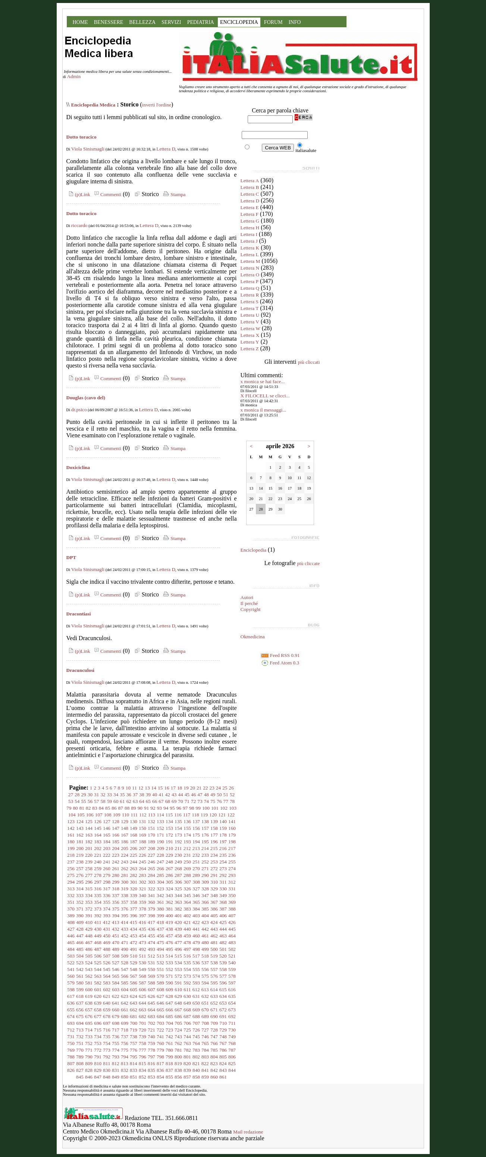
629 (178, 996)
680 (124, 1016)
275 (71, 875)
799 (169, 1057)
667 (178, 1009)
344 (178, 895)
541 (71, 969)
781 (178, 1050)
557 (214, 969)
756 (124, 1043)
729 (223, 1030)
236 (232, 855)
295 (80, 882)
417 (151, 922)
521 (232, 956)
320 (133, 888)
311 (223, 882)
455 (151, 936)
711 (232, 1023)
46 (193, 794)
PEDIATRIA (200, 22)
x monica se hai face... (263, 381)
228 (160, 855)
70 (180, 801)
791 (97, 1057)
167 (124, 835)
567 (133, 976)
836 (160, 1070)
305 (169, 882)
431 (106, 929)
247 (160, 862)
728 (214, 1030)
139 (214, 821)
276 (80, 875)
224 (124, 855)
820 (187, 1063)
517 (196, 956)
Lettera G (250, 221)
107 (99, 815)
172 (169, 835)
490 (124, 949)
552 (169, 969)
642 (124, 1003)
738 (133, 1036)
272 (214, 868)
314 (80, 888)
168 (133, 835)
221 (97, 855)
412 (106, 922)
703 (160, 1023)
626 (151, 996)
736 (115, 1036)
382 (178, 909)
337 (115, 895)
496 (178, 949)
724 (178, 1030)
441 (196, 929)
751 (80, 1043)
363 (178, 902)
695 (89, 1023)
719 (133, 1030)
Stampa (173, 194)
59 (109, 801)
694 (80, 1023)
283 (142, 875)
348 (214, 895)
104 (72, 815)
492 (142, 949)
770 (80, 1050)
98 (191, 808)
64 (141, 801)
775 (124, 1050)
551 (160, 969)
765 (205, 1043)
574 (196, 976)
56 (90, 801)
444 (223, 929)
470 (115, 942)
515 (178, 956)
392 (97, 915)
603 (115, 989)
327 (196, 888)
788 (71, 1057)
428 (80, 929)
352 (80, 902)
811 (106, 1063)
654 (232, 1003)
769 (71, 1050)
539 (223, 962)
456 (160, 936)
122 (231, 815)
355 (106, 902)
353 (89, 902)
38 (141, 794)
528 (124, 962)
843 (223, 1070)
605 (133, 989)
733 (89, 1036)
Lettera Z (250, 348)
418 (160, 922)
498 (196, 949)
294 (71, 882)
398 (151, 915)
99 (198, 808)
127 (106, 821)
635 (232, 996)
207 (142, 848)
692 (232, 1016)
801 (187, 1057)
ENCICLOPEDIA (239, 22)
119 (204, 815)
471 (124, 942)
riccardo (79, 225)
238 (80, 862)
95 (172, 808)
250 (187, 862)
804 (214, 1057)
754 (106, 1043)
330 (223, 888)
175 (196, 835)
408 (71, 922)
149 (133, 828)
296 (89, 882)
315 (89, 888)
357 (124, 902)
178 (223, 835)
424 (214, 922)
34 (115, 794)
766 (214, 1043)
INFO (295, 22)
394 (115, 915)
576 (214, 976)
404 (205, 915)
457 (169, 936)
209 (160, 848)
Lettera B (250, 187)
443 (214, 929)
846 (89, 1077)
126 (97, 821)
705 (178, 1023)
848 (106, 1077)
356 (115, 902)
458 (178, 936)
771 (89, 1050)
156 (196, 828)
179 (232, 835)
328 (205, 888)
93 (159, 808)
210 (169, 848)
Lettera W (250, 328)
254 (223, 862)
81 (81, 808)
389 (71, 915)
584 (115, 983)
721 (151, 1030)
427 (71, 929)
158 (214, 828)
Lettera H (250, 227)
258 (89, 868)
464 (232, 936)
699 (124, 1023)
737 (124, 1036)
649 (187, 1003)
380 (160, 909)
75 (212, 801)
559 (232, 969)
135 (178, 821)
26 (231, 788)
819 (178, 1063)
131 (142, 821)
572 (178, 976)
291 (214, 875)
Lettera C (250, 194)
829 (97, 1070)
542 (80, 969)
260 (106, 868)
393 (106, 915)
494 (160, 949)
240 (97, 862)
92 (152, 808)
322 (151, 888)
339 (133, 895)
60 (115, 801)
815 (142, 1063)
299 (115, 882)
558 (223, 969)
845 (80, 1077)
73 (199, 801)
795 (133, 1057)
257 (80, 868)
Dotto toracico (81, 137)
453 (133, 936)
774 (115, 1050)
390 (80, 915)
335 (97, 895)
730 (232, 1030)
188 (142, 841)
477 (178, 942)
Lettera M (250, 261)
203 (106, 848)
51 (225, 794)
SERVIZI (171, 22)
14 (153, 788)
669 (196, 1009)
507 (106, 956)
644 (142, 1003)
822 (205, 1063)
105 (81, 815)
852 (142, 1077)
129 (124, 821)
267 (169, 868)
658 (97, 1009)
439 (178, 929)
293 (232, 875)
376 (124, 909)
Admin (74, 76)
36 (128, 794)
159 (223, 828)
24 (218, 788)
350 (232, 895)
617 (71, 996)
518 (205, 956)
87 (120, 808)
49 (212, 794)
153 (169, 828)
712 (71, 1030)
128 (115, 821)
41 (161, 794)
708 (205, 1023)
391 (89, 915)
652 (214, 1003)
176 (205, 835)
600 (89, 989)
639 (97, 1003)
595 (214, 983)
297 (97, 882)
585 (124, 983)
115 (169, 815)
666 (169, 1009)
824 (223, 1063)
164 (97, 835)
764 (196, 1043)
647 (169, 1003)
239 (89, 862)
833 (133, 1070)
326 (187, 888)
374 (106, 909)
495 (169, 949)
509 (124, 956)
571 (169, 976)
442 (205, 929)
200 (80, 848)
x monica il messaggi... (263, 410)
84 (101, 808)
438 (169, 929)
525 (97, 962)
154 (178, 828)
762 (178, 1043)
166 (115, 835)
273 (223, 868)
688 (196, 1016)
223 (115, 855)
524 (89, 962)
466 (80, 942)
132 (151, 821)
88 (127, 808)
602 (106, 989)
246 (151, 862)
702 (151, 1023)
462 (214, 936)
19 (186, 788)
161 (71, 835)
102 (224, 808)
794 (124, 1057)
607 (151, 989)
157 (205, 828)
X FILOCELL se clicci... (265, 395)
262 (124, 868)
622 (115, 996)
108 (108, 815)
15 (160, 788)
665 (160, 1009)
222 (106, 855)
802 (196, 1057)
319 (124, 888)
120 (213, 815)
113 (152, 815)
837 (169, 1070)
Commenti (107, 194)
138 (205, 821)
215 (214, 848)
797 (151, 1057)
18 (179, 788)
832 (124, 1070)
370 (71, 909)
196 (214, 841)
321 (142, 888)
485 (80, 949)
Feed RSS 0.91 (280, 655)
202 (97, 848)
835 (151, 1070)
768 (232, 1043)
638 (89, 1003)
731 (71, 1036)
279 (106, 875)
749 (232, 1036)
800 (178, 1057)
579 (71, 983)
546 (115, 969)
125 (89, 821)
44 (180, 794)
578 (232, 976)
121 (222, 815)
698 (115, 1023)
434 (133, 929)
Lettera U (250, 315)
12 (140, 788)
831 (115, 1070)
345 (187, 895)
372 (89, 909)
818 (169, 1063)
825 (232, 1063)
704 (169, 1023)
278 (97, 875)
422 (196, 922)
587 (142, 983)
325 (178, 888)
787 (232, 1050)
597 (232, 983)
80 (75, 808)
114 (160, 815)
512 (151, 956)
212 (187, 848)
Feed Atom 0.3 (280, 663)
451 (115, 936)
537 (205, 962)
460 (196, 936)
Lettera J (249, 241)
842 (214, 1070)
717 (115, 1030)
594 (205, 983)
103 (232, 808)
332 (71, 895)
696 (97, 1023)
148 (124, 828)
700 (133, 1023)
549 (142, 969)
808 (80, 1063)
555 (196, 969)
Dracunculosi (80, 670)
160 (232, 828)
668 (187, 1009)
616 (232, 989)
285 (160, 875)
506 (97, 956)
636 (71, 1003)
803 (205, 1057)
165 (106, 835)
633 (214, 996)
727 (205, 1030)
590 (169, 983)
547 (124, 969)
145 (97, 828)
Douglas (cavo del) (85, 397)
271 (205, 868)
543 (89, 969)
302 (142, 882)
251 (196, 862)
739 (142, 1036)
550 (151, 969)
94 (165, 808)
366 (205, 902)
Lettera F (249, 214)
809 (89, 1063)
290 (205, 875)
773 (106, 1050)
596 (223, 983)
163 (89, 835)
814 (133, 1063)
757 (133, 1043)
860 (214, 1077)
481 (214, 942)
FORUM (273, 22)
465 (71, 942)
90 (140, 808)
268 (178, 868)
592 (187, 983)
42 (167, 794)
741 (160, 1036)
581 (89, 983)
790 (89, 1057)
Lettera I (249, 234)
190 (160, 841)
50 (219, 794)
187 (133, 841)
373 (97, 909)
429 (89, 929)
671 (214, 1009)
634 (223, 996)
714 (89, 1030)
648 (178, 1003)
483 (232, 942)
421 (187, 922)
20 (192, 788)
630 (187, 996)
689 (205, 1016)
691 (223, 1016)
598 (71, 989)
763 (187, 1043)
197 (223, 841)
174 (187, 835)
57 (96, 801)
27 (70, 794)
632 (205, 996)
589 (160, 983)
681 (133, 1016)
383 (187, 909)
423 (205, 922)
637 (80, 1003)
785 (214, 1050)
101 (215, 808)
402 (187, 915)
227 (151, 855)
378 (142, 909)
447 (80, 936)
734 (97, 1036)
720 (142, 1030)
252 (205, 862)
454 (142, 936)
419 (169, 922)
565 (115, 976)
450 (106, 936)
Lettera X (250, 335)
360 (151, 902)
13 (147, 788)
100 (206, 808)
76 (219, 801)
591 (178, 983)
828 (89, 1070)
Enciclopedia (254, 550)
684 (160, 1016)
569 (151, 976)
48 (206, 794)
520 (223, 956)
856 (178, 1077)
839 (187, 1070)
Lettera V (250, 322)
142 (71, 828)
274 (232, 868)
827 (80, 1070)
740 (151, 1036)
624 (133, 996)
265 (151, 868)
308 (196, 882)
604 (124, 989)
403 (196, 915)
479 (196, 942)
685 (169, 1016)
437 (160, 929)
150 (142, 828)
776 (133, 1050)
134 (169, 821)
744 (187, 1036)
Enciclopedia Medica (93, 105)
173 (178, 835)
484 (71, 949)
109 (116, 815)
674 (71, 1016)
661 (124, 1009)
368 (223, 902)
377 (133, 909)
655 (71, 1009)
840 (196, 1070)
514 (169, 956)
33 (109, 794)
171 (160, 835)
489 (115, 949)
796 (142, 1057)
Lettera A (250, 180)
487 (97, 949)
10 (128, 788)
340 (142, 895)
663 (142, 1009)
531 (151, 962)
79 (68, 808)
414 (124, 922)
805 (223, 1057)
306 (178, 882)
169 (142, 835)
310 (214, 882)
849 (115, 1077)
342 (160, 895)
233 (205, 855)
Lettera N (250, 268)
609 (169, 989)
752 (89, 1043)
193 (187, 841)
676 (89, 1016)
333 (80, 895)
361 (160, 902)
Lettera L (250, 254)
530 (142, 962)
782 (187, 1050)
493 (151, 949)
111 (134, 815)
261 (115, 868)
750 (71, 1043)
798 (160, 1057)
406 (223, 915)
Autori (247, 597)
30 (90, 794)
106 (90, 815)
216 (223, 848)
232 (196, 855)
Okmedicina (253, 636)
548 (133, 969)
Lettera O (250, 274)
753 (97, 1043)
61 (122, 801)
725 (187, 1030)
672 (223, 1009)
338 (124, 895)
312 (232, 882)
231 (187, 855)
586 (133, 983)
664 (151, 1009)
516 (187, 956)
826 (71, 1070)
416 (142, 922)
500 (214, 949)
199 (71, 848)
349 (223, 895)
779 (160, 1050)
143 (80, 828)
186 (124, 841)
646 (160, 1003)
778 (151, 1050)
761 (169, 1043)
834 (142, 1070)
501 (223, 949)
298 (106, 882)
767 (223, 1043)
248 (169, 862)
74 (206, 801)
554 (187, 969)
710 (223, 1023)
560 (71, 976)
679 (115, 1016)
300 (124, 882)
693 (71, 1023)
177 (214, 835)
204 (115, 848)
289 (196, 875)
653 (223, 1003)
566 (124, 976)
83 (94, 808)
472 (133, 942)
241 (106, 862)
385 (205, 909)
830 (106, 1070)
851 (133, 1077)
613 (205, 989)
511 (142, 956)
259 (97, 868)
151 (151, 828)
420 (178, 922)
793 (115, 1057)
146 (106, 828)
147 (115, 828)
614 (214, 989)
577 (223, 976)
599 (80, 989)
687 (187, 1016)
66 (154, 801)
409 (80, 922)
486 (89, 949)
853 (151, 1077)
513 (160, 956)
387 (223, 909)
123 (71, 821)
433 (124, 929)
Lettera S (249, 301)
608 (160, 989)
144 (89, 828)
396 (133, 915)
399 (160, 915)
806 (232, 1057)
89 (133, 808)
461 (205, 936)
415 (133, 922)
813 (124, 1063)
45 (187, 794)
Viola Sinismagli (87, 149)
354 (97, 902)
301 (133, 882)
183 (97, 841)
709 (214, 1023)
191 (169, 841)
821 (196, 1063)
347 (205, 895)
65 (148, 801)
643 (133, 1003)
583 (106, 983)
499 (205, 949)
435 (142, 929)
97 (185, 808)
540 (232, 962)
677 (97, 1016)
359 (142, 902)
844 (232, 1070)
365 (196, 902)
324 (169, 888)
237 (71, 862)
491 (133, 949)
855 (169, 1077)
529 (133, 962)
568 (142, 976)
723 (169, 1030)
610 (178, 989)
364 (187, 902)
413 (115, 922)
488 (106, 949)
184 (106, 841)
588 (151, 983)
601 (97, 989)
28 (77, 794)
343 (169, 895)
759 (151, 1043)
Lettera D (165, 149)
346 (196, 895)
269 (187, 868)
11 (134, 788)
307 (187, 882)
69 (174, 801)
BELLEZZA (142, 22)
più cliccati (309, 362)
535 (187, 962)
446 (71, 936)
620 (97, 996)
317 (106, 888)
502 (232, 949)
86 (114, 808)
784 (205, 1050)
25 (224, 788)
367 (214, 902)
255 (232, 862)
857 (187, 1077)
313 (71, 888)
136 (187, 821)
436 (151, 929)
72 (193, 801)
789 (80, 1057)
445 (232, 929)
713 (80, 1030)
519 (214, 956)
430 (97, 929)
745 (196, 1036)
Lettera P (249, 281)
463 (223, 936)
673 (232, 1009)
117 (187, 815)
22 (205, 788)
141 (232, 821)
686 (178, 1016)
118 (195, 815)
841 (205, 1070)
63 (135, 801)
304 (160, 882)
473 (142, 942)
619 (89, 996)
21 (199, 788)
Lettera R (250, 295)
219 (80, 855)
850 (124, 1077)
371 (80, 909)
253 (214, 862)
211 (178, 848)
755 (115, 1043)
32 (102, 794)
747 (214, 1036)
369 (232, 902)
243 (124, 862)
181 (80, 841)
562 (89, 976)
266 (160, 868)
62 (128, 801)
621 (106, 996)
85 (107, 808)
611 (187, 989)
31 (96, 794)
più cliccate (308, 563)
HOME (80, 22)
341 (151, 895)
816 (151, 1063)
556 (205, 969)
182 (89, 841)
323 (160, 888)
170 (151, 835)
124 (80, 821)
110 (125, 815)
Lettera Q (250, 288)
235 (223, 855)
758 (142, 1043)
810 (97, 1063)
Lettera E (250, 207)
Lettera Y (250, 342)
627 (160, 996)
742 (169, 1036)
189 (151, 841)
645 (151, 1003)
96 (178, 808)
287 (178, 875)
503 (71, 956)
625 (142, 996)
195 (205, 841)
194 (196, 841)
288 (187, 875)
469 (106, 942)
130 (133, 821)
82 (88, 808)
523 (80, 962)
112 (143, 815)
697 (106, 1023)
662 (133, 1009)
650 (196, 1003)
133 (160, 821)
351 (71, 902)
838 (178, 1070)
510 (133, 956)
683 (151, 1016)
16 (166, 788)
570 (160, 976)
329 (214, 888)
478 (187, 942)
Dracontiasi (78, 614)
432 (115, 929)
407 (232, 915)
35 (122, 794)
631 (196, 996)
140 (223, 821)
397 (142, 915)
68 (167, 801)
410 (89, 922)
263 (133, 868)
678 (106, 1016)
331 (232, 888)
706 (187, 1023)
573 (187, 976)
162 (80, 835)
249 (178, 862)
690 (214, 1016)
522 (71, 962)
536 (196, 962)
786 (223, 1050)
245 (142, 862)
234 (214, 855)
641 (115, 1003)
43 (174, 794)
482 (223, 942)
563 (97, 976)
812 (115, 1063)
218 (71, 855)
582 (97, 983)
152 (160, 828)
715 (97, 1030)
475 (160, 942)
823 (214, 1063)
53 (70, 801)
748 (223, 1036)
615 (223, 989)
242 (115, 862)
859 (205, 1077)
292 (223, 875)
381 (169, 909)
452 (124, 936)
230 (178, 855)
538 (214, 962)
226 (142, 855)
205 (124, 848)
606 (142, 989)
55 (83, 801)
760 (160, 1043)
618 (80, 996)
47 (199, 794)
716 (106, 1030)
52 (232, 794)
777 (142, 1050)
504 (80, 956)
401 (178, 915)
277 (89, 875)
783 (196, 1050)
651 (205, 1003)
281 (124, 875)
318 (115, 888)
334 (89, 895)
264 (142, 868)
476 (169, 942)
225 (133, 855)
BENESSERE (108, 22)
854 (160, 1077)
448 (89, 936)
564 (106, 976)
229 (169, 855)
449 (97, 936)
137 (196, 821)
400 (169, 915)
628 (169, 996)
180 (71, 841)
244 (133, 862)
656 (80, 1009)
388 (232, 909)
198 (232, 841)
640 (106, 1003)
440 (187, 929)
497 (187, 949)
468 (97, 942)
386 (214, 909)
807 (71, 1063)
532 (160, 962)
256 (71, 868)
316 (97, 888)
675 (80, 1016)
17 (173, 788)
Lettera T (250, 308)
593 (196, 983)
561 (80, 976)
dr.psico (79, 409)
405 (214, 915)
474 (151, 942)
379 (151, 909)
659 (106, 1009)
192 (178, 841)
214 (205, 848)
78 (232, 801)
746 (205, 1036)
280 (115, 875)
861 (223, 1077)
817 (160, 1063)
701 (142, 1023)
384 (196, 909)
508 (115, 956)
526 (106, 962)
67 (161, 801)
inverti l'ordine (156, 105)
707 (196, 1023)
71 (187, 801)
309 (205, 882)
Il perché (249, 603)
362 (169, 902)
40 (154, 794)
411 (97, 922)
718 (124, 1030)
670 (205, 1009)
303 (151, 882)
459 (187, 936)
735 (106, 1036)
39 (148, 794)
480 (205, 942)
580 (80, 983)
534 (178, 962)
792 (106, 1057)
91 (146, 808)
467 (89, 942)
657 (89, 1009)
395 (124, 915)
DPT (71, 557)
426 (232, 922)
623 (124, 996)
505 (89, 956)
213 (196, 848)
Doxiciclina (78, 467)
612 (196, 989)
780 (169, 1050)
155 (187, 828)
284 (151, 875)
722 (160, 1030)
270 (196, 868)
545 (106, 969)
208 (151, 848)
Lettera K (250, 248)
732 (80, 1036)
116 (178, 815)
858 (196, 1077)
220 (89, 855)
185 (115, 841)
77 (225, 801)
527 (115, 962)
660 (115, 1009)
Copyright (251, 609)
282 (133, 875)
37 (135, 794)
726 (196, 1030)
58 (102, 801)
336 (106, 895)
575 (205, 976)
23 (212, 788)
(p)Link (78, 194)
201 (89, 848)
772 (97, 1050)
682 (142, 1016)
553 (178, 969)
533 (169, 962)
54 (77, 801)
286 (169, 875)
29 (83, 794)
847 (97, 1077)
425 (223, 922)
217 (232, 848)
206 (133, 848)
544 (97, 969)
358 (133, 902)
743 (178, 1036)
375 (115, 909)
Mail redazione (248, 1132)
